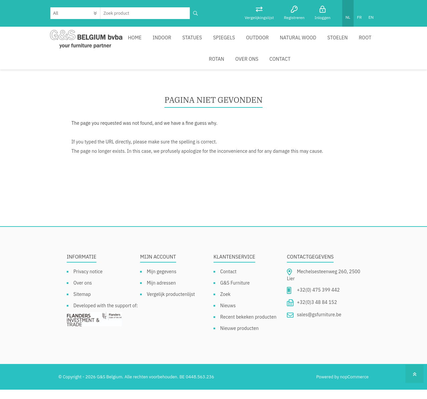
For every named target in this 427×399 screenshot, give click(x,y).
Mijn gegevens (161, 281)
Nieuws (228, 315)
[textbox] (145, 13)
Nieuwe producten (239, 338)
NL (348, 17)
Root (359, 40)
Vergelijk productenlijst (171, 304)
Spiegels (225, 40)
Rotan (182, 66)
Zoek (225, 304)
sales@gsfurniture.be (319, 324)
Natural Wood (295, 40)
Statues (195, 40)
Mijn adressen (161, 292)
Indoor (167, 40)
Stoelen (333, 40)
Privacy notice (87, 281)
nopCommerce (354, 386)
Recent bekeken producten (248, 326)
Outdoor (257, 40)
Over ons (210, 66)
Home (141, 40)
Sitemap (82, 304)
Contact (242, 66)
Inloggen (323, 17)
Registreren (294, 17)
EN (371, 17)
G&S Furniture (235, 292)
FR (359, 17)
